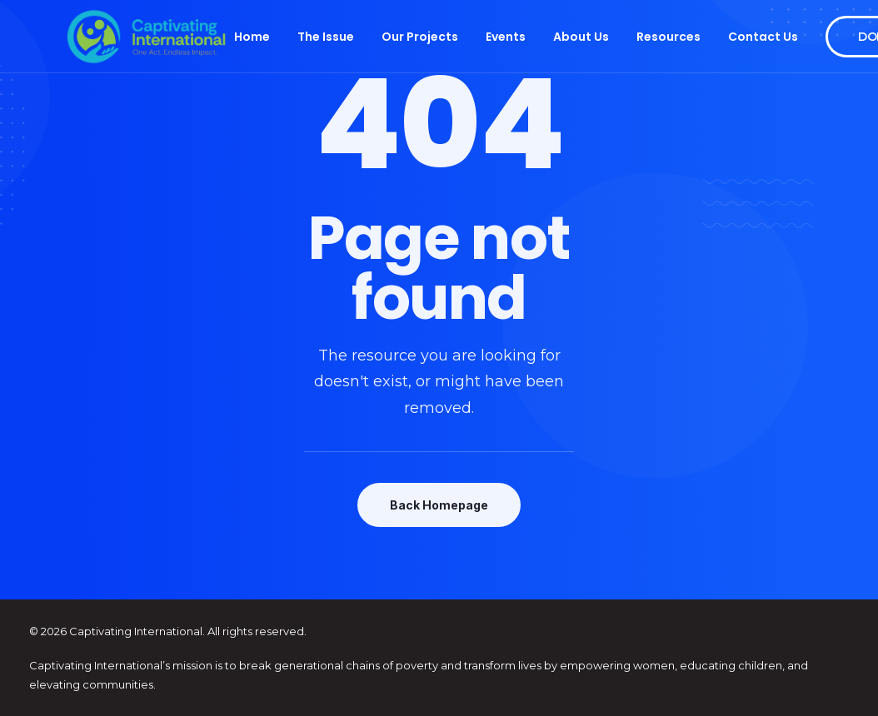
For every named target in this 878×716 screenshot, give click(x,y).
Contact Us (763, 36)
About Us (581, 36)
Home (252, 36)
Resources (668, 36)
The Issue (325, 36)
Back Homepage (439, 505)
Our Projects (420, 36)
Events (506, 36)
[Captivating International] (146, 36)
